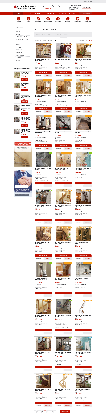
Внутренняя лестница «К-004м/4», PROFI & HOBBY (43, 96)
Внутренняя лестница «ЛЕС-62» (62, 59)
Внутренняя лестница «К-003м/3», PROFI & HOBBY (83, 60)
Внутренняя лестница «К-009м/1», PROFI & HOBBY (83, 96)
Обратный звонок (87, 7)
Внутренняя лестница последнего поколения (83, 131)
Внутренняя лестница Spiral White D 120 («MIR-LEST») (83, 169)
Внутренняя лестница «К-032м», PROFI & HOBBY (42, 60)
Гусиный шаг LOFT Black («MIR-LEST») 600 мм (25, 84)
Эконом (18, 31)
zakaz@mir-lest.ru (47, 8)
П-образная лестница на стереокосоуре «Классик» (41, 279)
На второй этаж (20, 55)
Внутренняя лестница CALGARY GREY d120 (82, 279)
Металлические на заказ (22, 39)
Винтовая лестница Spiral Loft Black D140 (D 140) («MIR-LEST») (25, 95)
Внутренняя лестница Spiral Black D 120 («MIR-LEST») (43, 206)
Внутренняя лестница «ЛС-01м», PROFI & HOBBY (42, 316)
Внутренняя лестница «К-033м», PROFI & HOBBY (42, 353)
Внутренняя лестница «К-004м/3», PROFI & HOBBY (63, 96)
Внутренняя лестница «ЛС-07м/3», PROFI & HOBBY (63, 206)
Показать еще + (63, 411)
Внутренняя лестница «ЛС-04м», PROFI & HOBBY (82, 390)
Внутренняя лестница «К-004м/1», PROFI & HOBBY (83, 206)
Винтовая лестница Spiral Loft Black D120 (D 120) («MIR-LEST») (25, 119)
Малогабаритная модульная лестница (81, 243)
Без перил (18, 47)
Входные (18, 44)
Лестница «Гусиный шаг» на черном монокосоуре (61, 169)
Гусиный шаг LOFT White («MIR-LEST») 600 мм (25, 74)
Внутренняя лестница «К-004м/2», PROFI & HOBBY (43, 243)
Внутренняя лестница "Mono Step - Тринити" (43, 169)
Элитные (18, 63)
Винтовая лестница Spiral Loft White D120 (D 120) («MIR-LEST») (25, 131)
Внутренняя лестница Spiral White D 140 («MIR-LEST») (83, 353)
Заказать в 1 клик (43, 72)
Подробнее (47, 75)
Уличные (18, 60)
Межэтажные (19, 52)
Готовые (18, 34)
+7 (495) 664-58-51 (75, 5)
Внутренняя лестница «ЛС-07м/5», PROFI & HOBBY (83, 316)
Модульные (19, 42)
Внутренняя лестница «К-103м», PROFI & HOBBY (62, 390)
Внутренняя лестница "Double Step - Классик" (63, 131)
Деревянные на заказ (21, 36)
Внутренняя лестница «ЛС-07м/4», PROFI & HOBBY (43, 390)
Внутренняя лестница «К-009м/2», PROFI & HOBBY (63, 243)
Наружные (18, 57)
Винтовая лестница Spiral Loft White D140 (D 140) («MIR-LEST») (25, 107)
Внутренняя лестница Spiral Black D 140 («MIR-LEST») (63, 353)
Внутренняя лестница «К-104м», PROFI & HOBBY (62, 279)
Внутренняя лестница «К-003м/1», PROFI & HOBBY (43, 131)
